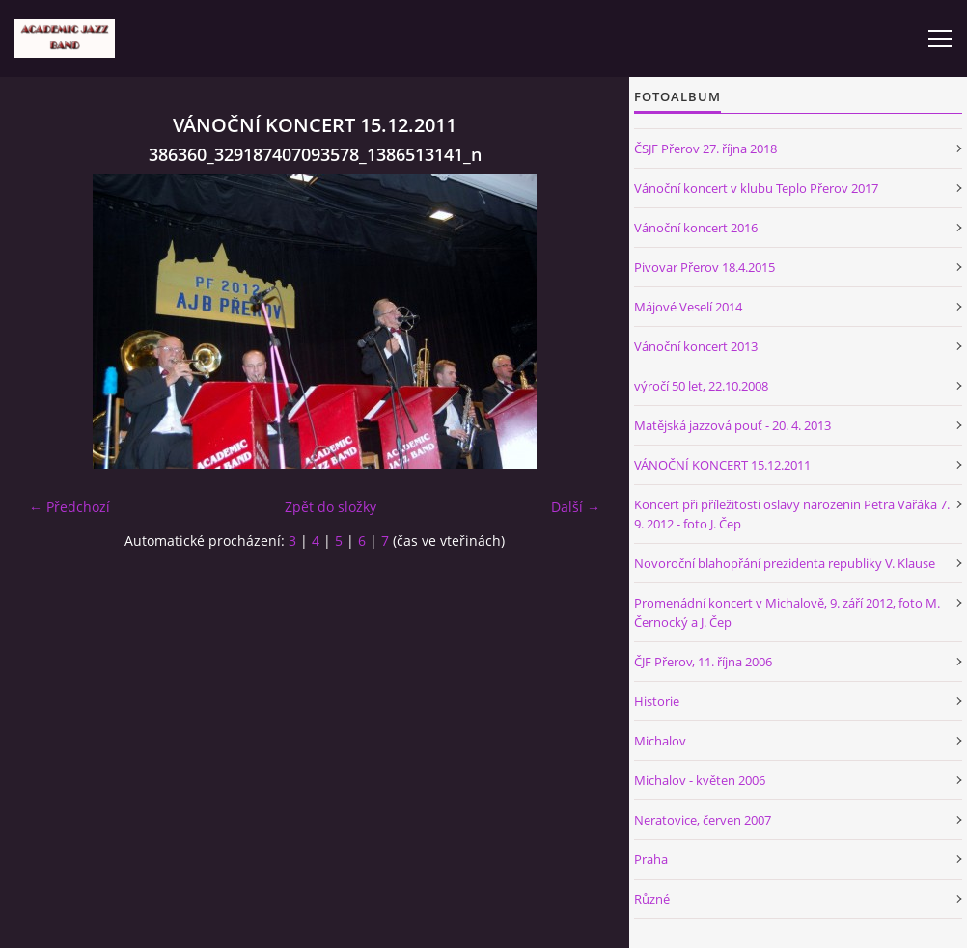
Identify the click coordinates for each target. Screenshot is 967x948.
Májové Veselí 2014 (688, 306)
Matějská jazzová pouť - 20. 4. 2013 (732, 425)
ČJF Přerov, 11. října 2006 (703, 661)
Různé (652, 898)
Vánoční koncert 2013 (696, 346)
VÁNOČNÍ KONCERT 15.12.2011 (722, 465)
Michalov (660, 740)
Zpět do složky (330, 507)
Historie (656, 701)
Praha (651, 859)
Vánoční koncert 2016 (696, 227)
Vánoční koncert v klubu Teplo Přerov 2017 (756, 188)
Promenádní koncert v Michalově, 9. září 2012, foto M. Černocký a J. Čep (787, 612)
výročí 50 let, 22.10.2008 (701, 385)
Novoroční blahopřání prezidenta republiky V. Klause (784, 563)
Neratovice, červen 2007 (702, 819)
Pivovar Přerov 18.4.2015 (704, 267)
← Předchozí (69, 507)
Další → (575, 507)
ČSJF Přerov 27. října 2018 (705, 148)
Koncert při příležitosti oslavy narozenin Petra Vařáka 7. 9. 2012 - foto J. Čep (792, 514)
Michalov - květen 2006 (699, 780)
